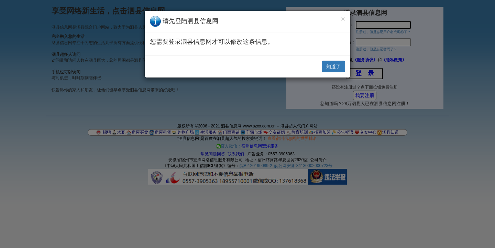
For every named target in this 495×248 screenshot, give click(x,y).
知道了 (333, 66)
